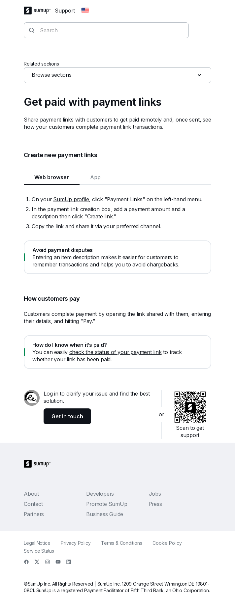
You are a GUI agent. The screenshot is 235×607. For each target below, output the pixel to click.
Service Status (39, 551)
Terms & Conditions (121, 543)
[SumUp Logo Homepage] (39, 10)
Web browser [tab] (51, 177)
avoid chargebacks (155, 264)
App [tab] (95, 177)
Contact (33, 504)
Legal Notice (37, 543)
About (31, 493)
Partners (34, 514)
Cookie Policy (167, 543)
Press (155, 504)
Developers (100, 493)
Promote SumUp (106, 504)
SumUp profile (71, 199)
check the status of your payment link (115, 352)
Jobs (155, 493)
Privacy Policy (75, 543)
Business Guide (104, 514)
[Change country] (85, 10)
